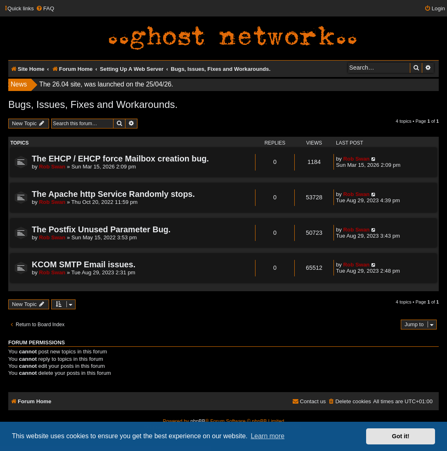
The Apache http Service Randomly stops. (113, 194)
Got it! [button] (400, 436)
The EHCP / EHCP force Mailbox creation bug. (120, 158)
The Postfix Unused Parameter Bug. (101, 229)
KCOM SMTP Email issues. (83, 264)
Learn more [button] (267, 435)
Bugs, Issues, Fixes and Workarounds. (92, 104)
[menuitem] (45, 8)
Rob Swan (52, 167)
